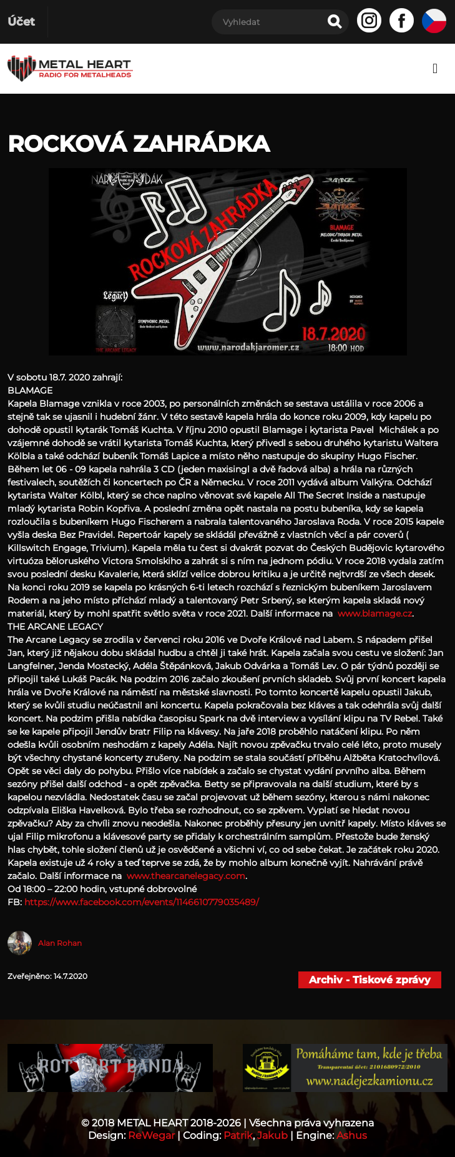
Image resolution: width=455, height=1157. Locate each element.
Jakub (272, 1135)
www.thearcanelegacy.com (184, 875)
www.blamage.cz (375, 613)
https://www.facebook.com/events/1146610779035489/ (141, 902)
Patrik (238, 1135)
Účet (21, 22)
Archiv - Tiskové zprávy (370, 980)
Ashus (351, 1135)
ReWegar (151, 1135)
